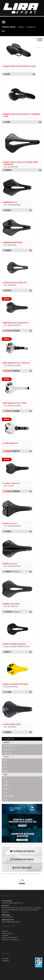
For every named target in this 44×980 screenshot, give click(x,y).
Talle (6, 757)
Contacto (5, 935)
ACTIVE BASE (9, 796)
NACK (6, 789)
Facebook (5, 958)
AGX (5, 767)
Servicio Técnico (7, 933)
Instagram (5, 961)
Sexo (6, 774)
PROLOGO (8, 753)
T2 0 (5, 792)
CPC (5, 764)
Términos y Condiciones (10, 940)
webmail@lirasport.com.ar (11, 922)
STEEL (6, 799)
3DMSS (6, 771)
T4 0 (5, 778)
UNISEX (6, 785)
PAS (5, 760)
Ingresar (21, 27)
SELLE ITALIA (9, 749)
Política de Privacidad (9, 937)
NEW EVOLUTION (10, 746)
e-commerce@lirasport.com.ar (12, 903)
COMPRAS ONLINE (8, 27)
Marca (6, 742)
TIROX (6, 782)
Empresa (5, 931)
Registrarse (31, 27)
